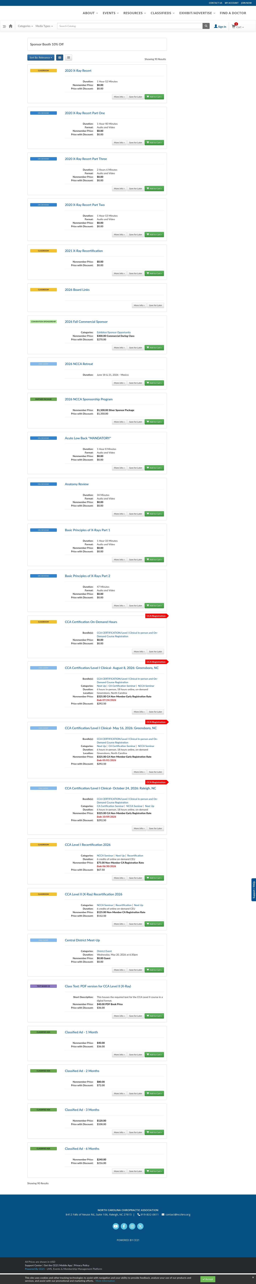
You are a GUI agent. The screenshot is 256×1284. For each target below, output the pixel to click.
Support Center (33, 1265)
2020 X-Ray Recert (78, 70)
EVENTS (114, 13)
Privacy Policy (81, 1265)
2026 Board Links (77, 290)
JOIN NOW (246, 2)
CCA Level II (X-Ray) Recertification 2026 (93, 894)
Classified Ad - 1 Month (81, 1032)
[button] (4, 25)
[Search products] (206, 26)
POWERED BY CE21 (128, 1240)
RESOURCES (137, 13)
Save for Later (135, 96)
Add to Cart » (154, 96)
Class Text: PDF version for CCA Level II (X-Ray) (98, 986)
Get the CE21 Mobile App (58, 1265)
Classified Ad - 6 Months (82, 1148)
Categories (25, 26)
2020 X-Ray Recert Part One (85, 113)
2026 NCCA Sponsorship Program (89, 399)
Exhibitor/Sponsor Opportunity (114, 332)
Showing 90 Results (155, 59)
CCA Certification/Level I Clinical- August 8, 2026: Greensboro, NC (111, 668)
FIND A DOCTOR (235, 13)
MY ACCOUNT (232, 2)
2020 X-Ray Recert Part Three (86, 159)
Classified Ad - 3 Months (82, 1110)
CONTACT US (215, 2)
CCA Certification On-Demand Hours (91, 622)
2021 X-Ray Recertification (84, 251)
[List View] (68, 58)
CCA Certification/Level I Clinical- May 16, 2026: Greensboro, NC (111, 728)
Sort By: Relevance (41, 57)
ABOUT (94, 13)
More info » (119, 96)
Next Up (101, 685)
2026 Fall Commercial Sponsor (86, 321)
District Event (104, 951)
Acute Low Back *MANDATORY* (88, 438)
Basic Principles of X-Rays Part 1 (87, 530)
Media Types (44, 26)
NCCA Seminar (146, 685)
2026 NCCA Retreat (79, 364)
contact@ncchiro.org (178, 1214)
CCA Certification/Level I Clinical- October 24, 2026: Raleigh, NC (110, 788)
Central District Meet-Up (82, 940)
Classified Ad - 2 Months (82, 1071)
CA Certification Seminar (122, 685)
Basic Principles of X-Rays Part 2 (87, 576)
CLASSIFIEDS (165, 13)
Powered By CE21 (35, 1268)
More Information (105, 1280)
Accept (208, 1279)
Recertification (135, 855)
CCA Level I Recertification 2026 (88, 845)
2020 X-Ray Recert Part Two (85, 205)
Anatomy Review (76, 484)
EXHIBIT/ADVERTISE (199, 13)
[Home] (10, 25)
